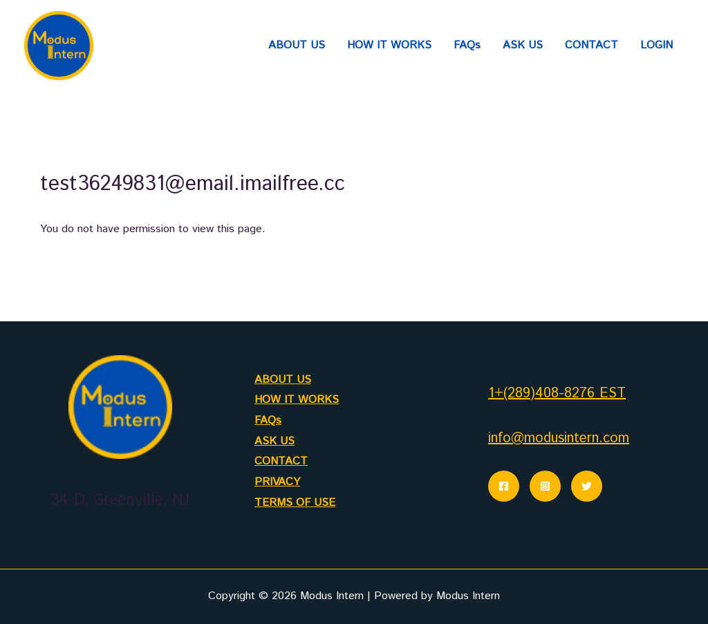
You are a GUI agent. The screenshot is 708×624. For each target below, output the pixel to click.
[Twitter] (586, 486)
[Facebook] (503, 486)
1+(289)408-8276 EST (557, 394)
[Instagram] (545, 486)
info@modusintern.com (558, 438)
